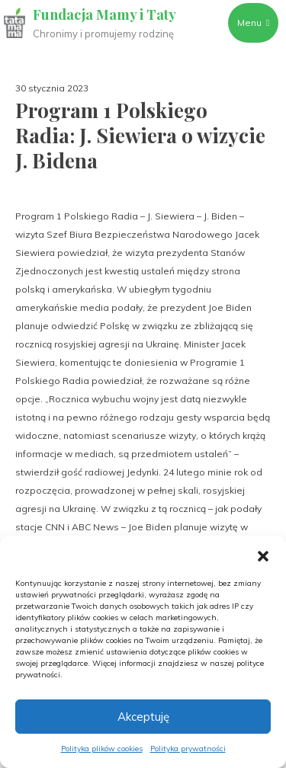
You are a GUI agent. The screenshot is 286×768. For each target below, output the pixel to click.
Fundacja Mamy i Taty (104, 14)
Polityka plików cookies (102, 749)
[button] (263, 554)
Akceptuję (143, 716)
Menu (253, 22)
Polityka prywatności (188, 749)
